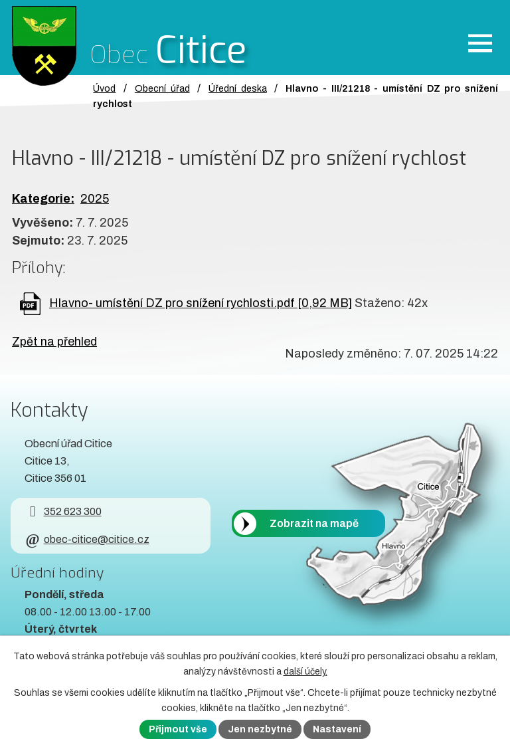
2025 (94, 198)
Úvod (104, 88)
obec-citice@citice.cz (87, 539)
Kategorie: (43, 198)
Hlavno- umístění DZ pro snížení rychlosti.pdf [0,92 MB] (200, 303)
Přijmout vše (178, 729)
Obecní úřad (162, 88)
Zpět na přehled (54, 341)
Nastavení (337, 729)
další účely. (305, 672)
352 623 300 (63, 511)
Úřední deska (238, 88)
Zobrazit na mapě (314, 523)
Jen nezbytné (260, 729)
